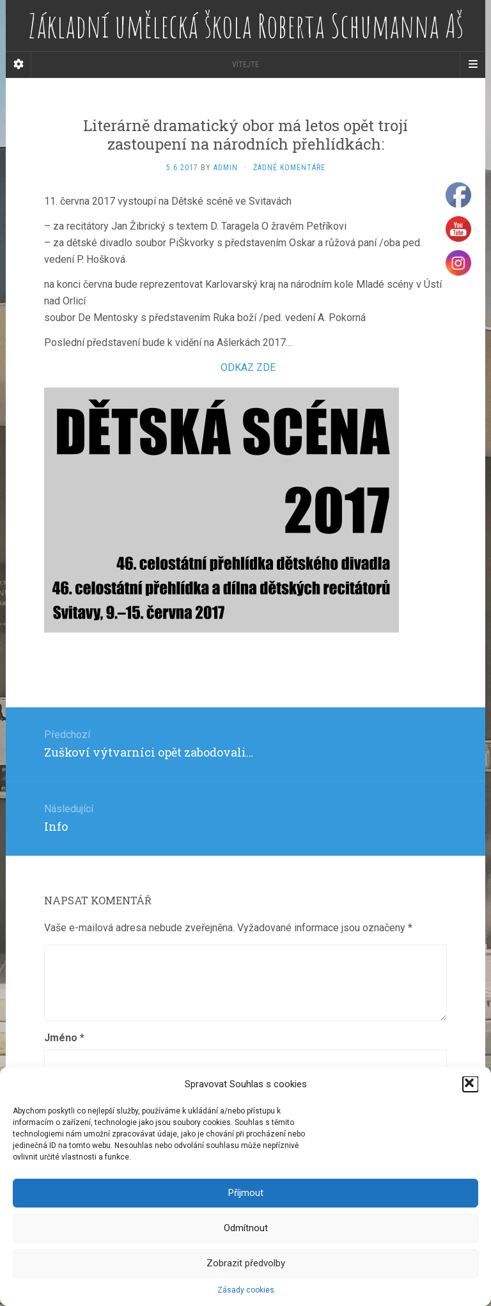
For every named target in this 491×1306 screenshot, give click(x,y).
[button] (470, 1084)
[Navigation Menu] (472, 64)
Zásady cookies (245, 1290)
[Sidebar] (18, 64)
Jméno (64, 1038)
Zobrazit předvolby (246, 1263)
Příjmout (245, 1193)
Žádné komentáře (289, 167)
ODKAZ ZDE (248, 367)
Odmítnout (246, 1228)
